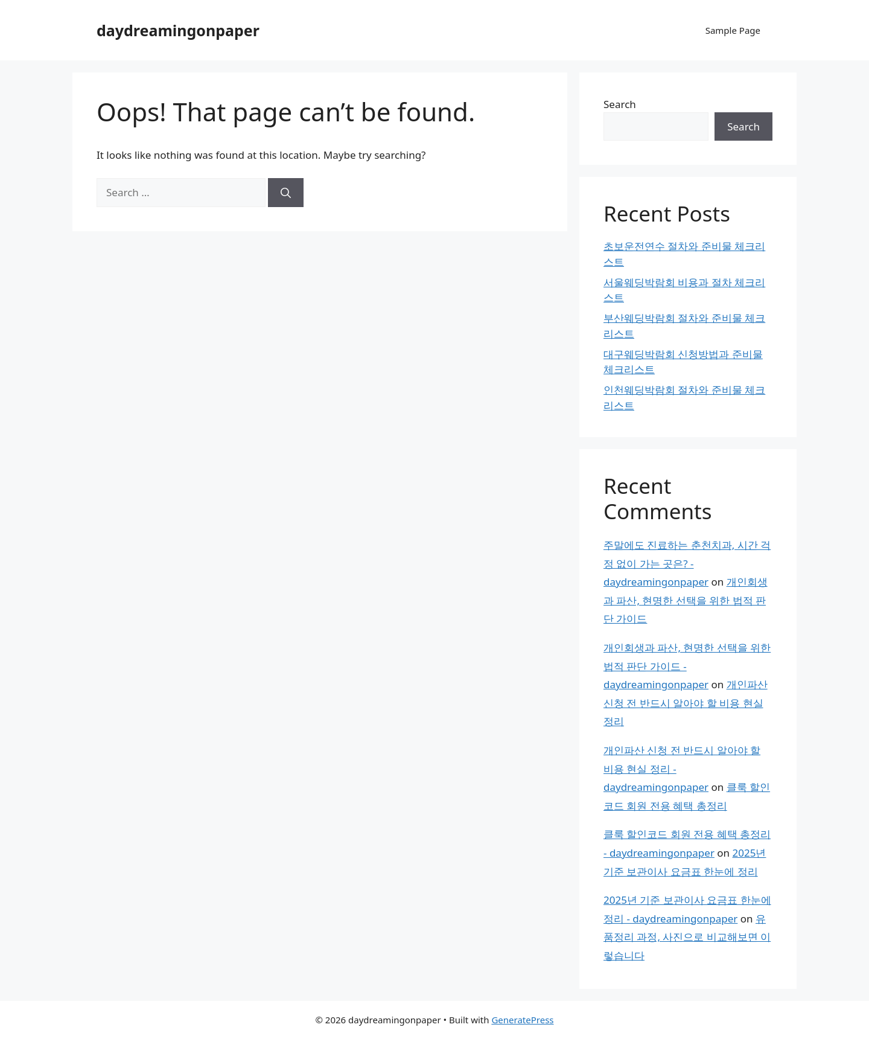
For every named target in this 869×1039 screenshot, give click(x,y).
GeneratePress (522, 1020)
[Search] (286, 192)
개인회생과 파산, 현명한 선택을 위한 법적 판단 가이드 (685, 600)
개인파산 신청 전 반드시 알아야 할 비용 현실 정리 (685, 702)
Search (619, 104)
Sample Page (732, 30)
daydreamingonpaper (178, 30)
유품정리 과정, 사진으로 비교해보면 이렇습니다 (687, 937)
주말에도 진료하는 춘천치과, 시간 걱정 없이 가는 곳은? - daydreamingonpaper (687, 563)
